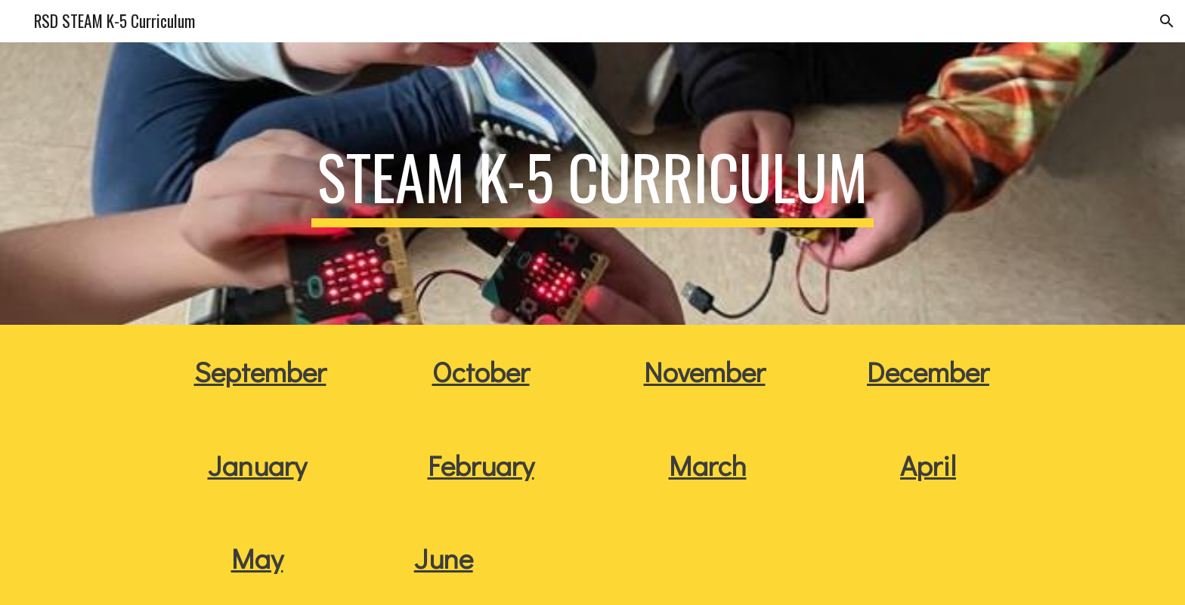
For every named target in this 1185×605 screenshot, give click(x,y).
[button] (1167, 21)
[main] (592, 183)
